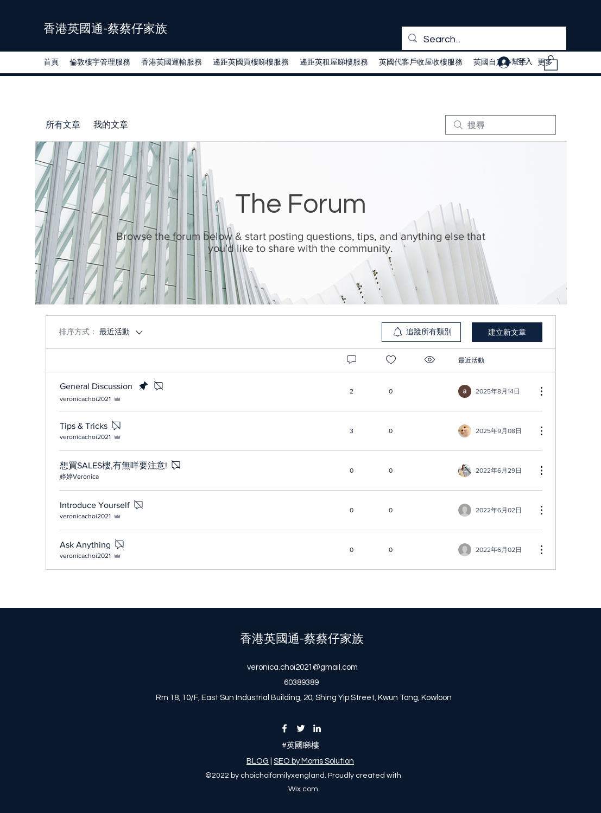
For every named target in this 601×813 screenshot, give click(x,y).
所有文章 (63, 124)
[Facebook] (284, 728)
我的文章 (110, 124)
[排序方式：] (101, 332)
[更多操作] (535, 391)
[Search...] (483, 40)
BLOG (257, 761)
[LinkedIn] (317, 728)
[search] (500, 125)
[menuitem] (421, 332)
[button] (551, 62)
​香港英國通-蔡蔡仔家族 (105, 29)
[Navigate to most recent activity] (493, 391)
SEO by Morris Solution (314, 761)
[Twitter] (300, 728)
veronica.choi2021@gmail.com (302, 667)
